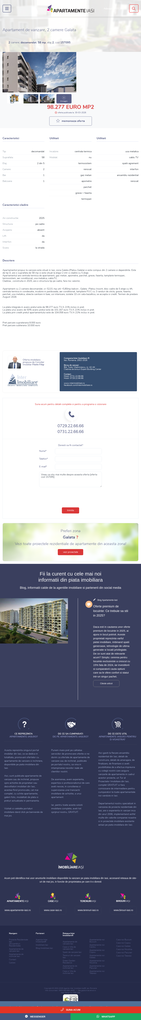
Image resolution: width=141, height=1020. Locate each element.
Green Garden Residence (69, 962)
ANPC (72, 990)
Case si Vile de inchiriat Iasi (69, 972)
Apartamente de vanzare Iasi (16, 950)
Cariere (12, 963)
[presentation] (70, 496)
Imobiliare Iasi (42, 945)
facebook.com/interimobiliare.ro (78, 385)
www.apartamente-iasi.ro (18, 910)
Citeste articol (106, 683)
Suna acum (70, 1009)
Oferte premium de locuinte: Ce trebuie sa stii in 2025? (110, 611)
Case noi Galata (123, 946)
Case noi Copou (123, 943)
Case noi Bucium (124, 940)
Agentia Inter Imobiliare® (41, 941)
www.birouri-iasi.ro (123, 910)
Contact (12, 959)
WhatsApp (106, 1016)
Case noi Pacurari (124, 953)
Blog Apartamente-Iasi (107, 600)
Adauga (113, 8)
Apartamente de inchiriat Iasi (16, 955)
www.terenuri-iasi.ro (88, 910)
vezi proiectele (70, 552)
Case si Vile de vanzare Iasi (69, 948)
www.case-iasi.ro (53, 910)
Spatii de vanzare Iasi (72, 952)
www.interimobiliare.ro (74, 383)
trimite (70, 510)
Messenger (35, 1016)
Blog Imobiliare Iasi (44, 948)
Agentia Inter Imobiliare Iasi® (75, 988)
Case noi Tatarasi (124, 956)
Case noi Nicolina (124, 949)
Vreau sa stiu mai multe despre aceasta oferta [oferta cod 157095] (70, 479)
